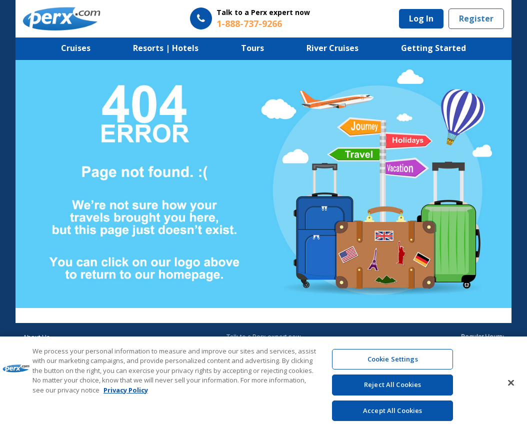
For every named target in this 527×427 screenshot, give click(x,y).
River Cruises (332, 48)
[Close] (511, 386)
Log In (421, 18)
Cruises (75, 48)
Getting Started (433, 48)
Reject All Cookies (392, 388)
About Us (36, 337)
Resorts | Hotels (165, 48)
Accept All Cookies (392, 414)
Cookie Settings (393, 362)
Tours (252, 48)
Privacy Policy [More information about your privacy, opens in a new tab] (126, 393)
